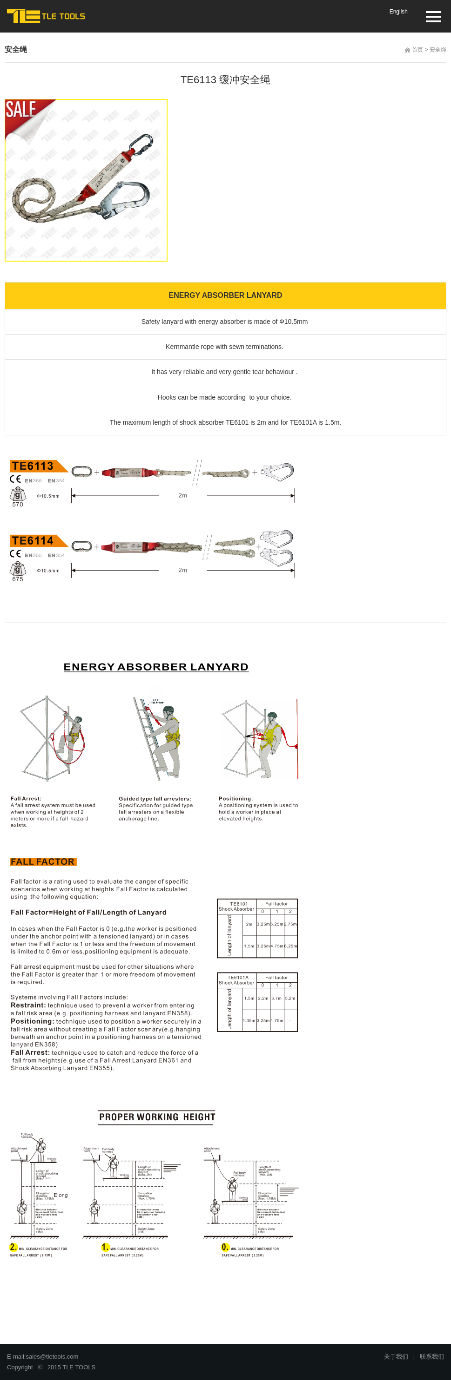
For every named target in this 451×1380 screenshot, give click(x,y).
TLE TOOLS (78, 1367)
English (399, 11)
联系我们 (432, 1356)
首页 (417, 49)
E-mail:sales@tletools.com (42, 1356)
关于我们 (396, 1356)
